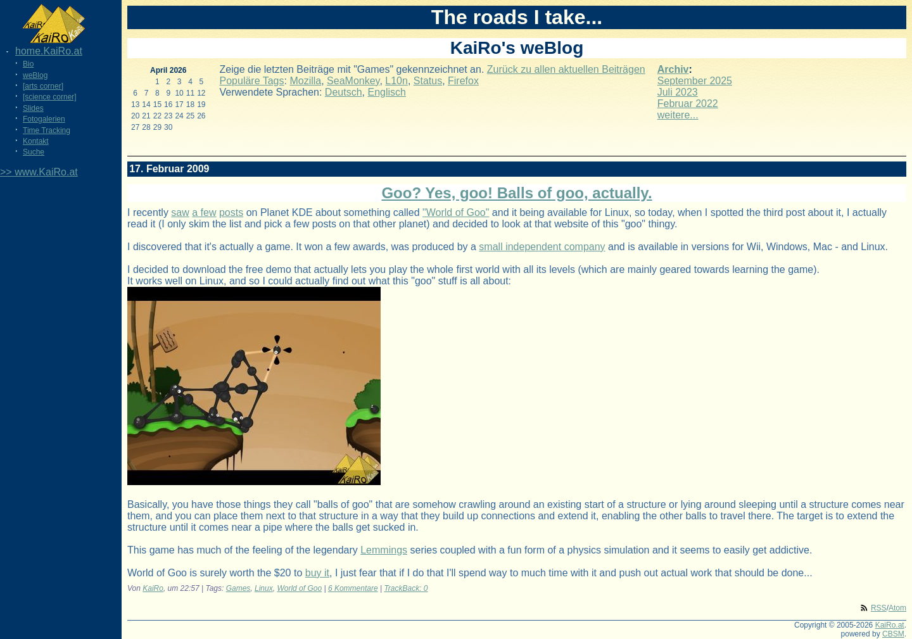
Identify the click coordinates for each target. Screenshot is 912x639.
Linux (264, 588)
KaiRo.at (889, 625)
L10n (396, 80)
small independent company (542, 246)
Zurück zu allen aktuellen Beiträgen (566, 69)
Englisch (386, 92)
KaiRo (152, 588)
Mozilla (305, 80)
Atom (897, 608)
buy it (317, 572)
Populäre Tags (252, 80)
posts (231, 212)
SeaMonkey (353, 80)
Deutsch (343, 92)
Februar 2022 (687, 103)
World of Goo (299, 588)
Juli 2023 (677, 92)
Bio (28, 64)
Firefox (463, 80)
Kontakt (36, 141)
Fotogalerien (44, 119)
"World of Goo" (455, 212)
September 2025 (694, 80)
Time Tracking (46, 130)
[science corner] (50, 96)
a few (204, 212)
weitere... (678, 115)
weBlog (35, 75)
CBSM (893, 634)
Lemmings (383, 550)
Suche (33, 152)
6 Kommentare (353, 588)
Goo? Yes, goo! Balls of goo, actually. (516, 192)
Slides (33, 108)
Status (428, 80)
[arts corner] (43, 86)
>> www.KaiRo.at (39, 172)
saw (180, 212)
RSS (879, 608)
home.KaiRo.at (48, 51)
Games (238, 588)
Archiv (673, 69)
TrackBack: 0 (406, 588)
